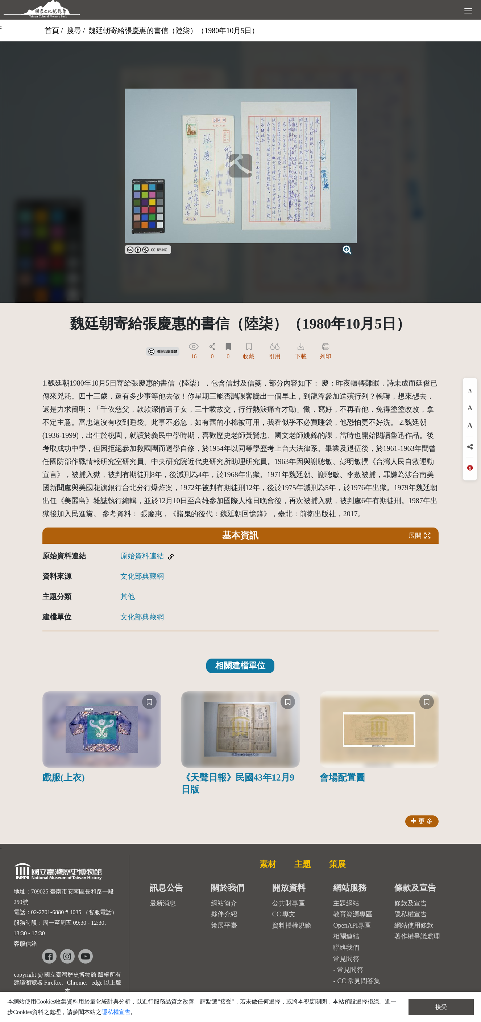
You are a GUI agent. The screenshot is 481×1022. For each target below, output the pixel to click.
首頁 (52, 30)
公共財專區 (288, 903)
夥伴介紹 (224, 914)
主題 (302, 864)
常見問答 (350, 969)
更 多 (422, 821)
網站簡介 (224, 903)
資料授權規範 (291, 925)
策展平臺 (224, 925)
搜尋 (74, 30)
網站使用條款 (414, 925)
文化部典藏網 (142, 576)
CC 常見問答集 (358, 981)
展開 (420, 535)
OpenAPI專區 (352, 925)
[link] (148, 248)
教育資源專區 (352, 914)
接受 (441, 1007)
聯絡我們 (346, 947)
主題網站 (346, 903)
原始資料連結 (142, 556)
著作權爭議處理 (417, 936)
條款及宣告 (410, 903)
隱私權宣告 (410, 914)
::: (2, 27)
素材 (268, 864)
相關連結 (346, 936)
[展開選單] (468, 10)
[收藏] (149, 702)
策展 (337, 864)
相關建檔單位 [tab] (240, 665)
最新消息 (163, 903)
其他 (127, 596)
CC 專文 (284, 914)
